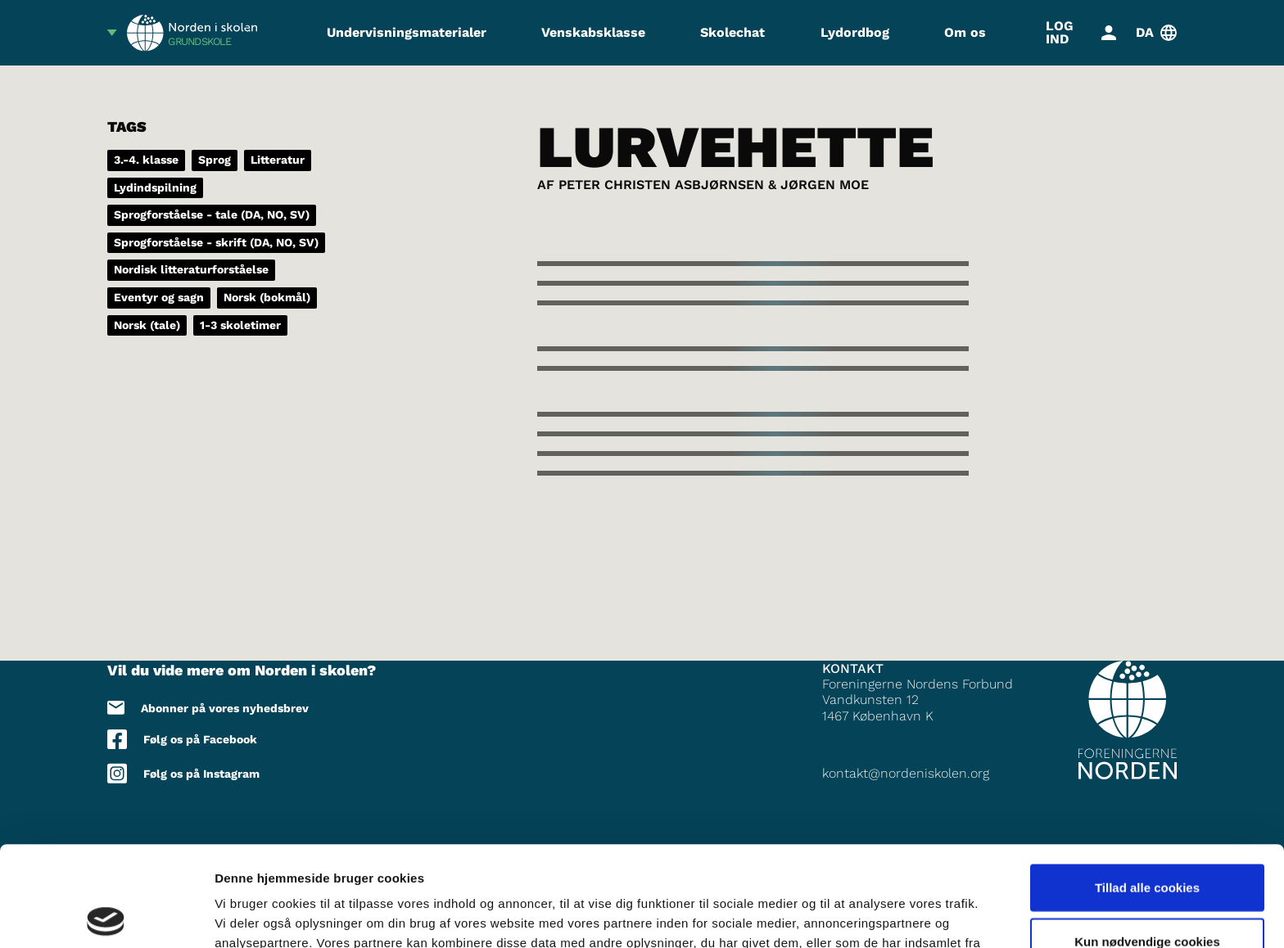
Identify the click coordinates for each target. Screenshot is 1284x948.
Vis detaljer (851, 916)
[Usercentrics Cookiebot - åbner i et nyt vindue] (106, 916)
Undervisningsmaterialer (406, 32)
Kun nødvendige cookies (1147, 841)
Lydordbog (855, 32)
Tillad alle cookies (1147, 787)
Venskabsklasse (593, 32)
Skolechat (732, 32)
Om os (965, 32)
